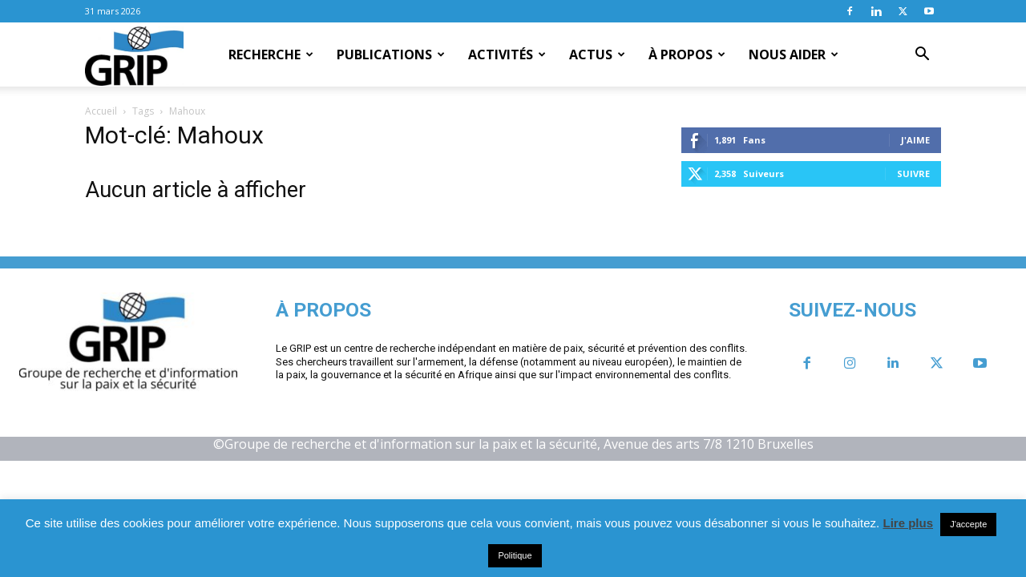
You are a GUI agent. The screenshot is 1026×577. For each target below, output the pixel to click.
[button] (922, 55)
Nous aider (793, 54)
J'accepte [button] (968, 524)
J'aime (915, 140)
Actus (597, 54)
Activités (507, 54)
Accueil (101, 111)
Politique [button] (514, 555)
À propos (686, 54)
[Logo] (134, 55)
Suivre (913, 173)
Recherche (270, 54)
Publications (391, 54)
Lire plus (908, 523)
